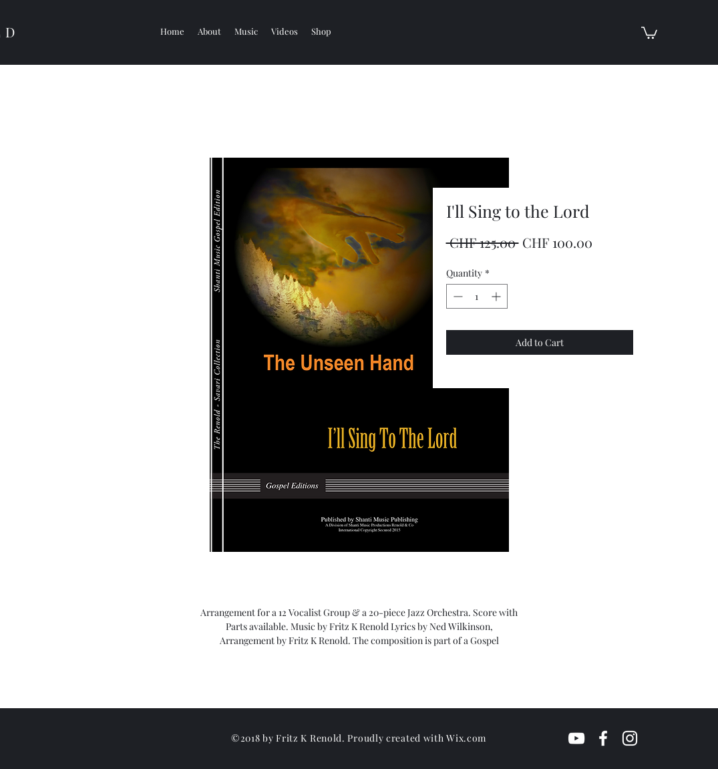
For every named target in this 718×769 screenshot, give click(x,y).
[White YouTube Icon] (576, 738)
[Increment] (497, 296)
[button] (649, 32)
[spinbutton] (477, 296)
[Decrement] (456, 296)
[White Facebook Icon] (603, 738)
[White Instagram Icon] (630, 738)
